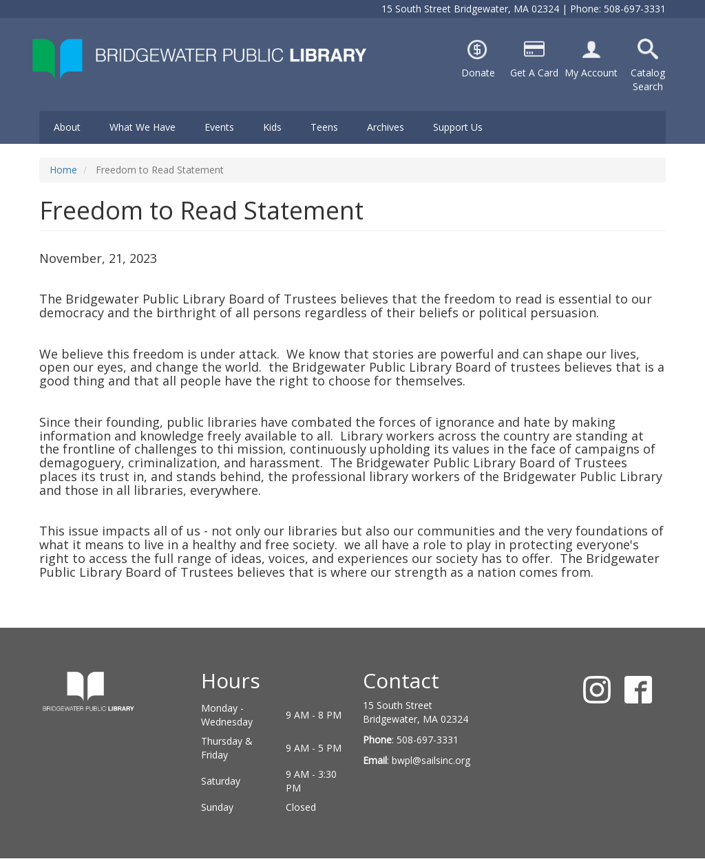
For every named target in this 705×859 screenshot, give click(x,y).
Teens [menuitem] (324, 127)
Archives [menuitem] (385, 127)
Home (63, 169)
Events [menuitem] (219, 127)
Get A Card (534, 72)
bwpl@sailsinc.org (431, 760)
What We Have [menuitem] (142, 127)
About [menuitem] (67, 127)
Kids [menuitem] (272, 127)
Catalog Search (648, 79)
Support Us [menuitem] (458, 127)
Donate (478, 72)
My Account (591, 72)
